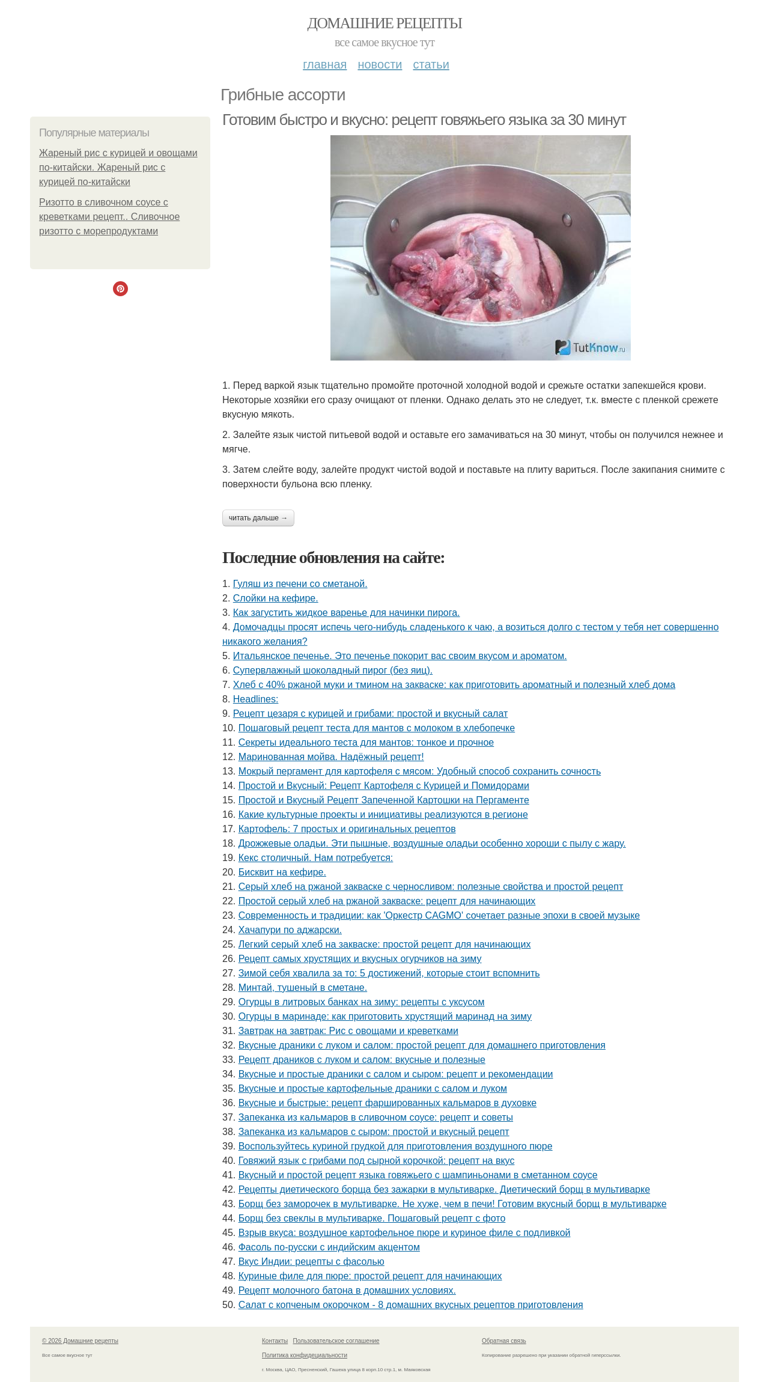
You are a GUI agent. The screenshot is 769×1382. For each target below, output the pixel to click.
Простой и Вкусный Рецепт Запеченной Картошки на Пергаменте (384, 800)
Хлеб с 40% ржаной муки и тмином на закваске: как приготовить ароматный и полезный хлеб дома (454, 685)
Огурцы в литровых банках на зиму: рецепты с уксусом (362, 1002)
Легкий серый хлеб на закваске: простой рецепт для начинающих (385, 944)
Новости (379, 64)
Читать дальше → (258, 518)
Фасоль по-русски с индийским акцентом (329, 1247)
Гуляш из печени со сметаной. (300, 584)
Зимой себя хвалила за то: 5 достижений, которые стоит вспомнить (389, 973)
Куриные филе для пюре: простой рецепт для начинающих (370, 1276)
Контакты (275, 1341)
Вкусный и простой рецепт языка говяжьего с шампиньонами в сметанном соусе (418, 1175)
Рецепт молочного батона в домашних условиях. (347, 1290)
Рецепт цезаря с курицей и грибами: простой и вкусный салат (370, 713)
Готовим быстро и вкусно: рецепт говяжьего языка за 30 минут (424, 120)
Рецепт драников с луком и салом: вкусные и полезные (362, 1060)
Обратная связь (504, 1341)
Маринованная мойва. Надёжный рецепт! (331, 757)
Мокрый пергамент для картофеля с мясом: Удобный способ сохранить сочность (420, 771)
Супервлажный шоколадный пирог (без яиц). (333, 670)
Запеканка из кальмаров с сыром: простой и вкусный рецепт (374, 1132)
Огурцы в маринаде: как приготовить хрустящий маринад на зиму (385, 1016)
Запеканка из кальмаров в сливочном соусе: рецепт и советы (376, 1117)
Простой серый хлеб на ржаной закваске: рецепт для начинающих (387, 901)
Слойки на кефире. (275, 598)
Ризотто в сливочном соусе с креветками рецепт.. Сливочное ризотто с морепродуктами (109, 216)
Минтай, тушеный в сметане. (303, 987)
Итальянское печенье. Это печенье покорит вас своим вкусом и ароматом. (400, 656)
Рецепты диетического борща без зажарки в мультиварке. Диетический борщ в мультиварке (444, 1189)
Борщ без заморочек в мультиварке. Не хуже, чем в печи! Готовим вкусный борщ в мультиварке (453, 1204)
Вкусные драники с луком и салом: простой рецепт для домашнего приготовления (422, 1045)
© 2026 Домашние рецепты (80, 1341)
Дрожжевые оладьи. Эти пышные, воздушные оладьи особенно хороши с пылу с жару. (432, 843)
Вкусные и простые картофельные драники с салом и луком (373, 1088)
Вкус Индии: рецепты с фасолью (311, 1261)
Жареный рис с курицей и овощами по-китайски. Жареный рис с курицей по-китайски (118, 167)
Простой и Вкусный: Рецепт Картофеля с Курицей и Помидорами (384, 786)
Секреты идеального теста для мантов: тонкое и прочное (366, 742)
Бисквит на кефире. (282, 872)
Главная (325, 64)
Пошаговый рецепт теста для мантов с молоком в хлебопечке (377, 728)
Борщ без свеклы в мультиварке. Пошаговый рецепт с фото (372, 1218)
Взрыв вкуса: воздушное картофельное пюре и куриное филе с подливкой (405, 1233)
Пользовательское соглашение (336, 1341)
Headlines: (256, 699)
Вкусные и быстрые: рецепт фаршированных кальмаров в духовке (388, 1103)
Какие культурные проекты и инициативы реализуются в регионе (383, 814)
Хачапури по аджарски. (290, 930)
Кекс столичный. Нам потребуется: (316, 858)
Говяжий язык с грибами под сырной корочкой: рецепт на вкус (377, 1160)
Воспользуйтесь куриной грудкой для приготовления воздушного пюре (396, 1146)
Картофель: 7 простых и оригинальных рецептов (347, 829)
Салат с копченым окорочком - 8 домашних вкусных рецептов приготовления (411, 1305)
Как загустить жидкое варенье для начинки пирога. (346, 612)
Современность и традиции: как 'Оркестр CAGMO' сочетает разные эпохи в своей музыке (439, 915)
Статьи (431, 64)
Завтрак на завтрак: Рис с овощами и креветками (348, 1031)
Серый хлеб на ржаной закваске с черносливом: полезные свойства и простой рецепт (431, 886)
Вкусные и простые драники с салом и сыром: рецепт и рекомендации (396, 1074)
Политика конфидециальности (304, 1355)
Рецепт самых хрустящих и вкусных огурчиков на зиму (360, 959)
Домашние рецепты (385, 23)
